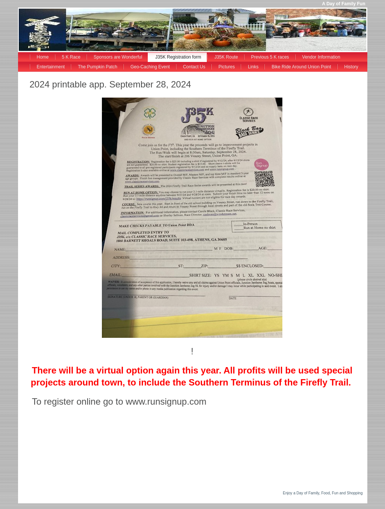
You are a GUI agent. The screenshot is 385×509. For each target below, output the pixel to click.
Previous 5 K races (270, 57)
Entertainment (51, 66)
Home (43, 57)
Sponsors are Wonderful (118, 57)
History (351, 66)
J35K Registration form (178, 57)
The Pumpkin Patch (97, 66)
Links (253, 66)
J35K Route (226, 57)
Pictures (226, 66)
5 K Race (71, 57)
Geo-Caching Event (150, 66)
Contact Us (194, 66)
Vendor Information (321, 57)
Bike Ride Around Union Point (301, 66)
